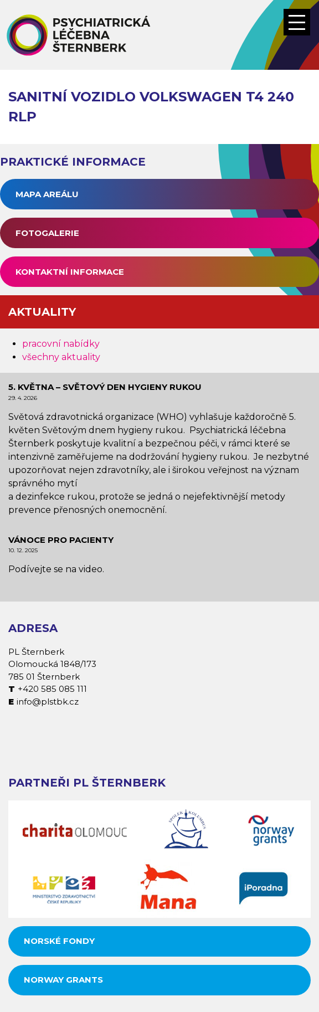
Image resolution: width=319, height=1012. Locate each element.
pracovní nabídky (61, 343)
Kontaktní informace (70, 271)
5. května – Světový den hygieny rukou (105, 387)
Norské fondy (59, 941)
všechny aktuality (61, 357)
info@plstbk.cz (48, 701)
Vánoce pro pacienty (61, 540)
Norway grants (63, 979)
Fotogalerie (47, 233)
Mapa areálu (47, 194)
